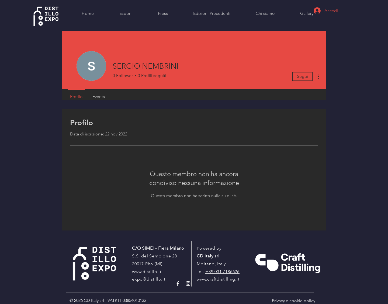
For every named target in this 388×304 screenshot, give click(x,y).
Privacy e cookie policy (293, 300)
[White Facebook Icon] (178, 283)
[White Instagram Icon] (188, 283)
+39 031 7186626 (222, 271)
